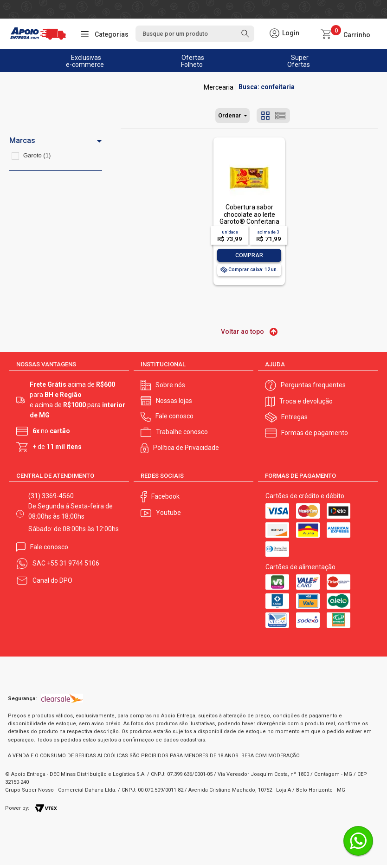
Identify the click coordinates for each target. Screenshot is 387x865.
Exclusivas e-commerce (85, 61)
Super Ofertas (298, 61)
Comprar (249, 255)
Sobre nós (170, 385)
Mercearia (218, 87)
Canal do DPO (52, 580)
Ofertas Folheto (193, 61)
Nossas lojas (174, 400)
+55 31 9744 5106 (73, 563)
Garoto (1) (37, 155)
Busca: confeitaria (267, 87)
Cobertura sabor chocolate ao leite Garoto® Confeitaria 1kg (249, 217)
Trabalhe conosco (182, 432)
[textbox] (194, 34)
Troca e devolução (306, 401)
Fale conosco (174, 416)
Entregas (294, 417)
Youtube (168, 512)
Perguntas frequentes (313, 385)
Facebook (165, 496)
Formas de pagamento (314, 432)
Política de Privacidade (186, 447)
